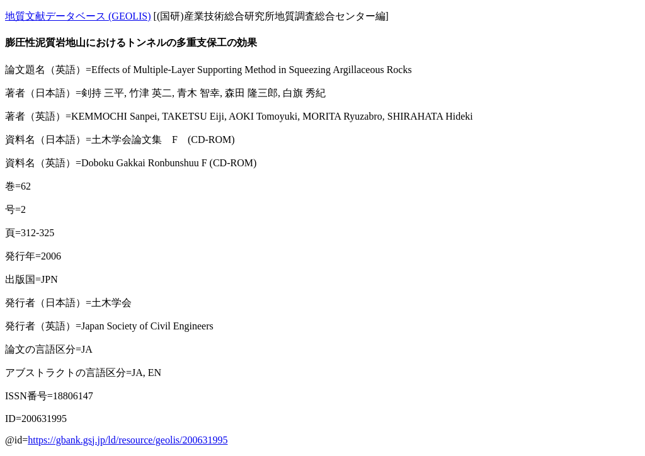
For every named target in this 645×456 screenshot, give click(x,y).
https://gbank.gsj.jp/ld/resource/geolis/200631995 (127, 440)
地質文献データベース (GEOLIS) (78, 16)
